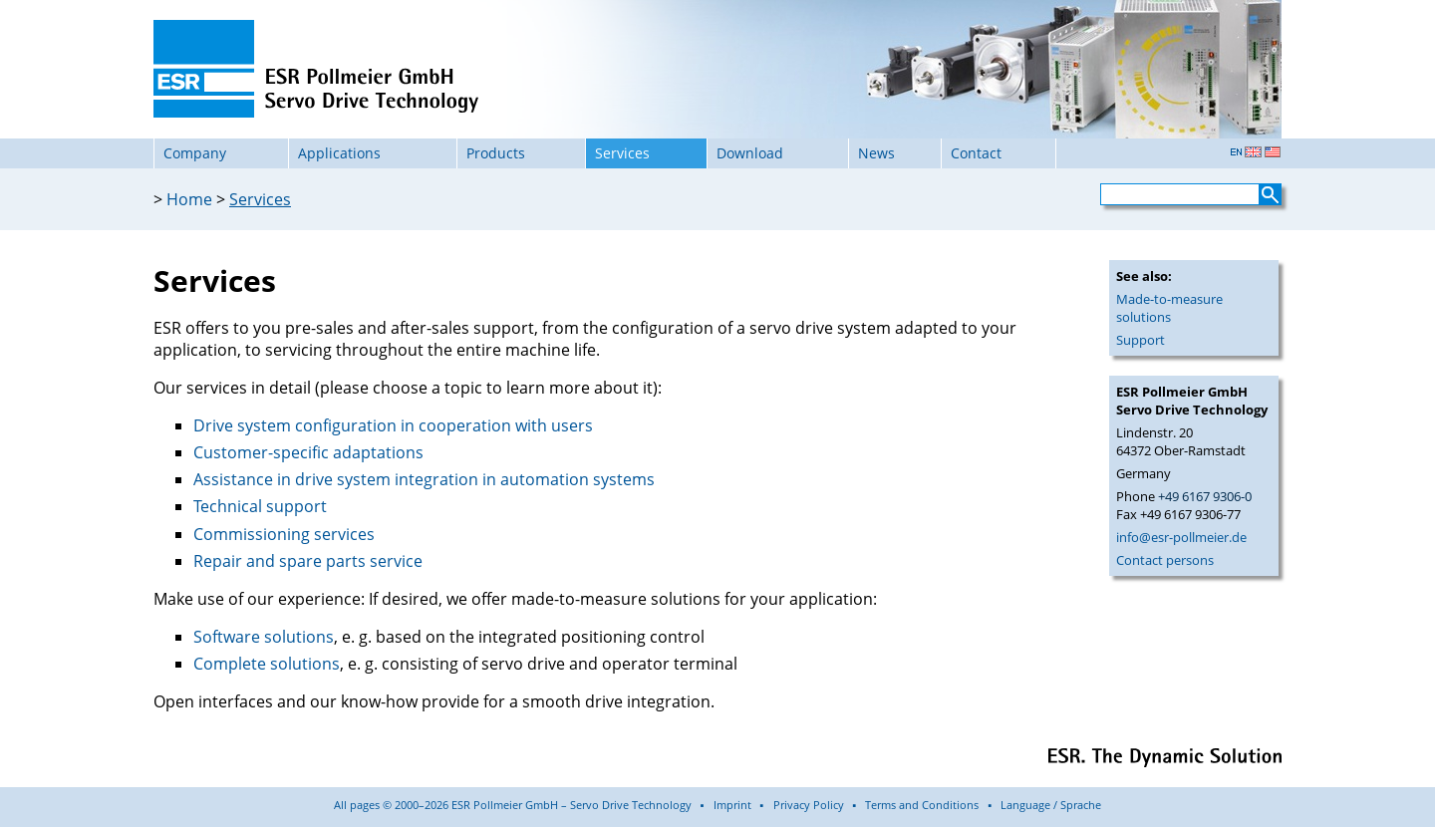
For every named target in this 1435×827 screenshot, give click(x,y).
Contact (976, 152)
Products (495, 152)
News (876, 152)
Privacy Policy (808, 804)
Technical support (260, 506)
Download (750, 152)
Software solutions (263, 637)
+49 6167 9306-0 (1205, 496)
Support (1140, 340)
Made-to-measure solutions (1169, 308)
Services (260, 199)
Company (194, 152)
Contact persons (1165, 560)
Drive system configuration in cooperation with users (393, 425)
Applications (339, 152)
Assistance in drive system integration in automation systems (424, 479)
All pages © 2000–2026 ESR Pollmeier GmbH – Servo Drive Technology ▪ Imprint (542, 804)
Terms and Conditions (922, 804)
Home (189, 199)
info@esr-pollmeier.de (1181, 537)
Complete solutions (266, 664)
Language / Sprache (1051, 804)
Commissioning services (284, 534)
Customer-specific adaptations (308, 452)
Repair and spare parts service (308, 561)
